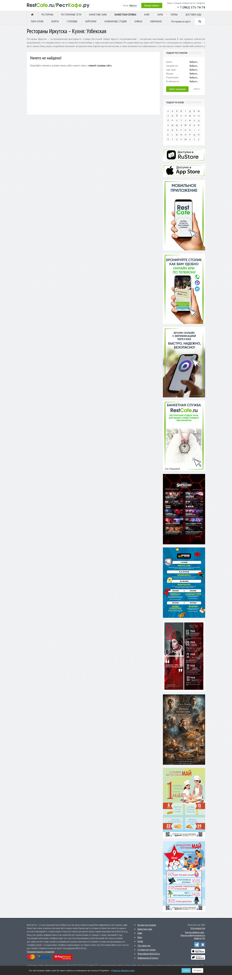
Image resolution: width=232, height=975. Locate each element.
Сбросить (197, 89)
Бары (140, 937)
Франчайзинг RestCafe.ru (149, 953)
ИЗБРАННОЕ (156, 21)
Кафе (140, 933)
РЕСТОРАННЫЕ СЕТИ (71, 14)
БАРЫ (160, 14)
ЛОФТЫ (55, 21)
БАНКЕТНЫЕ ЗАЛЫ (98, 14)
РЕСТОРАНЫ (47, 14)
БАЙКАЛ (138, 21)
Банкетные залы (145, 928)
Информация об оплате (148, 957)
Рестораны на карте (181, 21)
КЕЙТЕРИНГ (91, 21)
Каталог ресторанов (147, 924)
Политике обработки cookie (124, 970)
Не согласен (198, 970)
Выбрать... (194, 61)
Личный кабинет (151, 5)
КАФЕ (147, 14)
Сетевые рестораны (147, 949)
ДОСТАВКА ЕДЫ (193, 14)
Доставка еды (144, 945)
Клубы (140, 941)
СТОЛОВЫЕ (72, 21)
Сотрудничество (197, 928)
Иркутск (133, 5)
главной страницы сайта (99, 65)
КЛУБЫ (174, 14)
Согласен (186, 970)
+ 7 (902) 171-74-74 (191, 7)
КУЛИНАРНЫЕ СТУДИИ (116, 21)
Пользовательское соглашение (40, 951)
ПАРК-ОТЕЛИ (37, 21)
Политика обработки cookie (194, 932)
